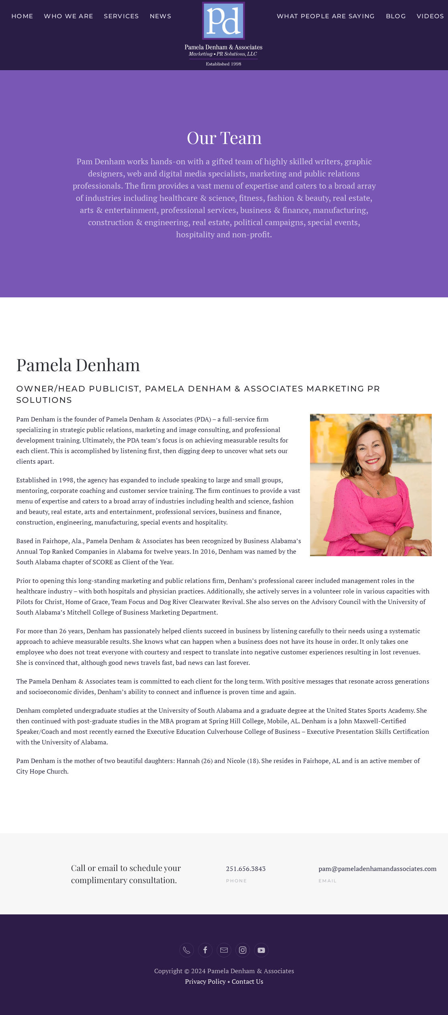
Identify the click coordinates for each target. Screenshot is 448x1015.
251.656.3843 (246, 868)
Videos (430, 16)
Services (121, 16)
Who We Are (68, 16)
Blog (396, 16)
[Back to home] (224, 35)
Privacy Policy (205, 981)
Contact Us (247, 981)
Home (22, 16)
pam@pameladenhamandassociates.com (378, 868)
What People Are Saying (326, 16)
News (160, 16)
